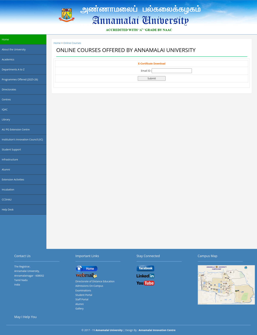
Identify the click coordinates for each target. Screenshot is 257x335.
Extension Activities (13, 179)
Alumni (6, 169)
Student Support (11, 149)
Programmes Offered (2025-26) (20, 79)
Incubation (8, 189)
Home (5, 39)
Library (6, 119)
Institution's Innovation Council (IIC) (22, 139)
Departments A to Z (13, 69)
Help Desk (8, 209)
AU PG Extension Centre (16, 129)
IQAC (4, 109)
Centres (6, 99)
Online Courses (72, 43)
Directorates (9, 89)
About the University (14, 49)
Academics (8, 59)
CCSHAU (7, 199)
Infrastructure (10, 159)
